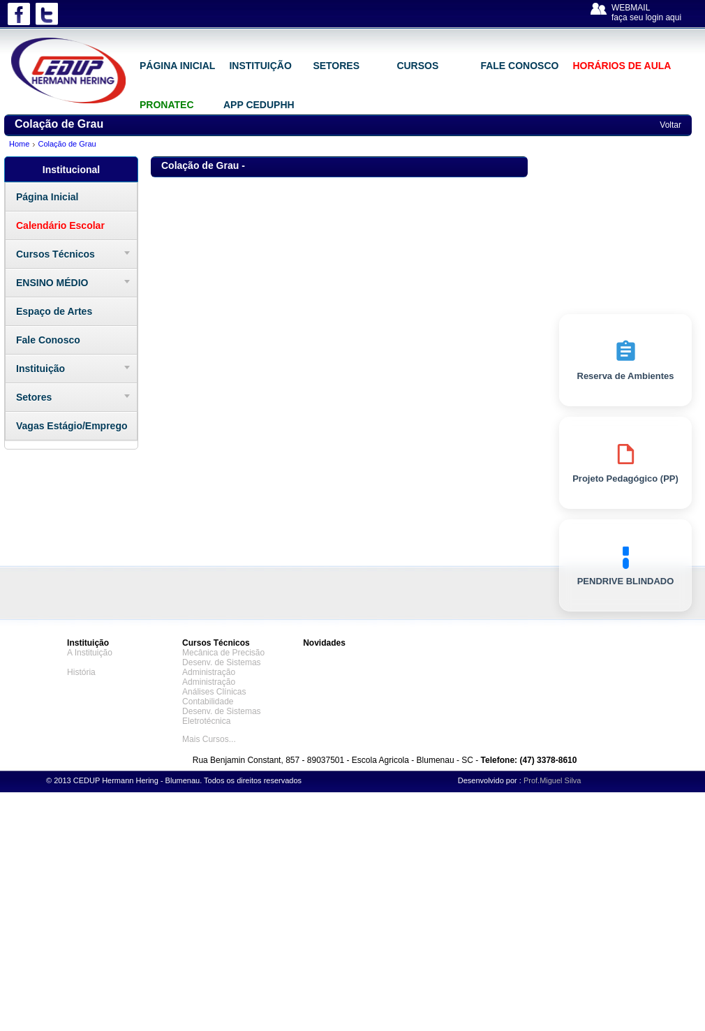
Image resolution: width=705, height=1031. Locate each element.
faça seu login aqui (646, 17)
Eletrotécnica (206, 721)
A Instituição (89, 653)
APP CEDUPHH (259, 104)
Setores (34, 397)
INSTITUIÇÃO (260, 65)
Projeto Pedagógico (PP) (625, 463)
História (81, 672)
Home (19, 144)
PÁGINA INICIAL (177, 65)
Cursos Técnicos (55, 254)
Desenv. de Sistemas (221, 662)
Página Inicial (47, 196)
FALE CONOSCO (519, 65)
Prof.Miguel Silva (552, 780)
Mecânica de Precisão (223, 653)
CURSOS (417, 65)
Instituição (40, 368)
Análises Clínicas (214, 692)
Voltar (670, 125)
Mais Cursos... (209, 739)
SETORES (336, 65)
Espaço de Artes (54, 311)
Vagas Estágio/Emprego (72, 425)
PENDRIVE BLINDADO (625, 565)
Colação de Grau (67, 144)
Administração (208, 672)
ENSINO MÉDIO (52, 282)
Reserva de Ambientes (625, 360)
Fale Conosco (48, 340)
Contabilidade (207, 701)
